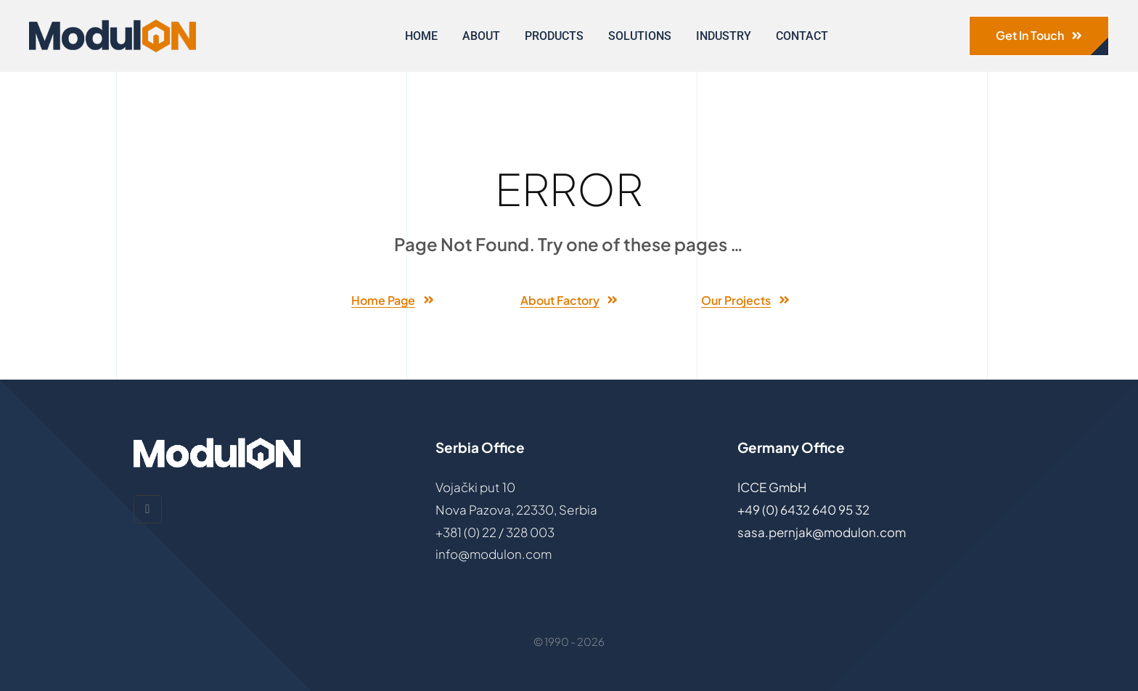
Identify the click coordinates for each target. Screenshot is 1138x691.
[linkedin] (148, 509)
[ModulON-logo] (112, 25)
